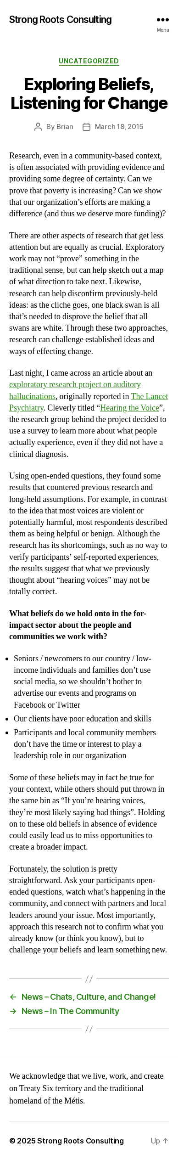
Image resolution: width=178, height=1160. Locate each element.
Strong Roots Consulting (60, 19)
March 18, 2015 (119, 126)
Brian (64, 126)
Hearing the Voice (129, 408)
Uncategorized (89, 61)
